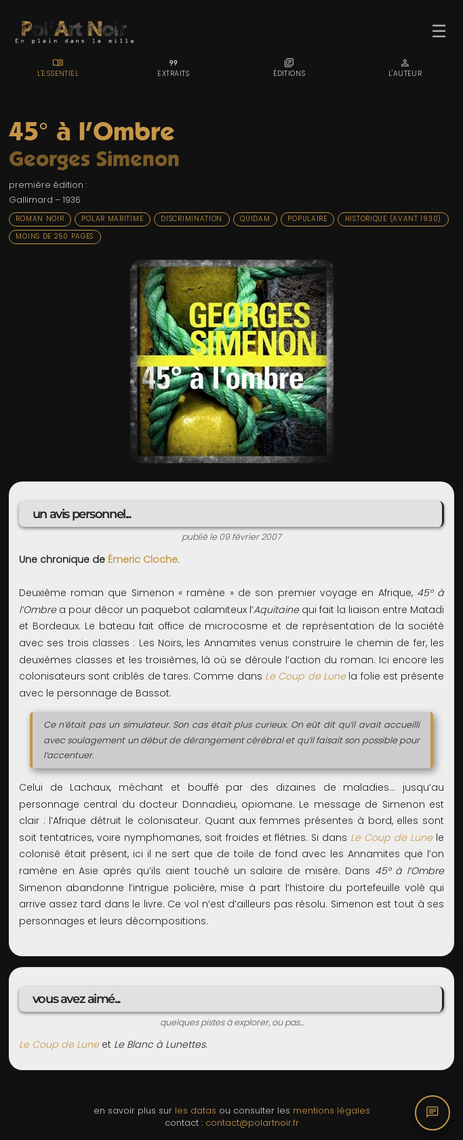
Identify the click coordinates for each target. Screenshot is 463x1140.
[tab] (58, 68)
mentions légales (331, 1110)
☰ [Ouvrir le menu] (439, 31)
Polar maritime (112, 219)
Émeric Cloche (143, 559)
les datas (195, 1110)
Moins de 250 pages (55, 236)
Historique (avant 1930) (393, 219)
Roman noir (40, 219)
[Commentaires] (432, 1113)
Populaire (307, 219)
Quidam (255, 219)
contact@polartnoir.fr (252, 1122)
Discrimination (191, 219)
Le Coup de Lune (305, 676)
